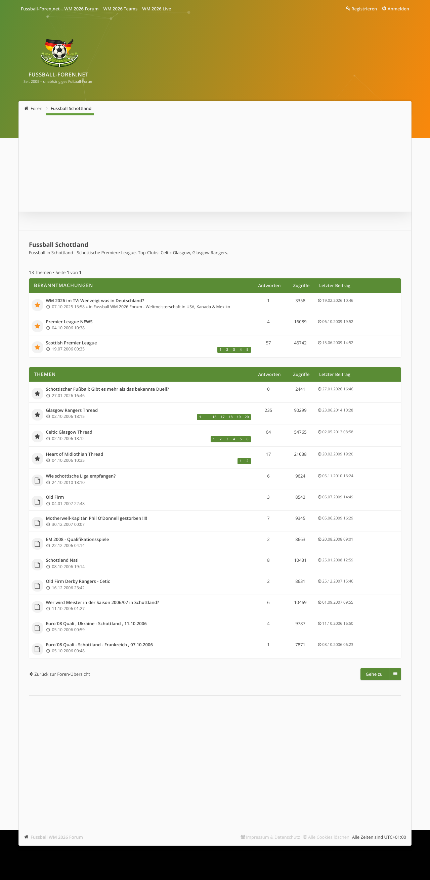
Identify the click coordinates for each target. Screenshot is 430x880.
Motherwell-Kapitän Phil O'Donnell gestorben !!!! (96, 518)
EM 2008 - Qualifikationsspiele (77, 539)
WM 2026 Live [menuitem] (156, 9)
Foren (36, 108)
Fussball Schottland (71, 108)
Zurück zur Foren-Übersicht (62, 674)
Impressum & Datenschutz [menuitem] (273, 837)
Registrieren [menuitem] (364, 9)
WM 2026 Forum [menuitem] (81, 9)
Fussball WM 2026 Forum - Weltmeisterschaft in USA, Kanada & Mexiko (162, 307)
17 (222, 417)
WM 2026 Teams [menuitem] (120, 9)
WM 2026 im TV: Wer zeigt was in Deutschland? (95, 301)
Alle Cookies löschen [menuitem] (328, 837)
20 (247, 417)
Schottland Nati (62, 560)
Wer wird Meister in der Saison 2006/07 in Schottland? (102, 602)
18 (230, 417)
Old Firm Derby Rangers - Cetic (78, 581)
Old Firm (55, 497)
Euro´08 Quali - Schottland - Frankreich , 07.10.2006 (99, 645)
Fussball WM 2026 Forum (57, 837)
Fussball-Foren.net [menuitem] (40, 9)
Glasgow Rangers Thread (72, 410)
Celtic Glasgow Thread (69, 432)
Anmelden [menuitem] (398, 9)
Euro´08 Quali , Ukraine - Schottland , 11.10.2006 (96, 623)
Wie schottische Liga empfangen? (81, 476)
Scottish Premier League (71, 343)
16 (214, 417)
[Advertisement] (215, 753)
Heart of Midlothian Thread (74, 454)
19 (238, 417)
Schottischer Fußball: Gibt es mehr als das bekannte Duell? (107, 389)
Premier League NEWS (69, 322)
